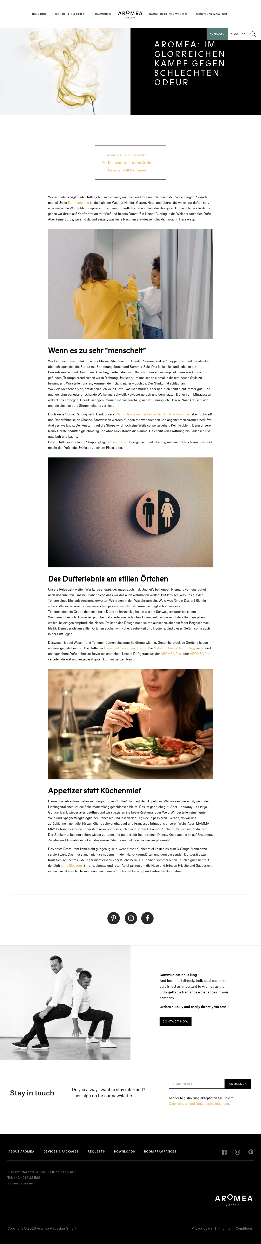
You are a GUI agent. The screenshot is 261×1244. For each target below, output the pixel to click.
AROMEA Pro (200, 653)
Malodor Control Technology (174, 648)
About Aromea (21, 1151)
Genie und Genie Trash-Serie (125, 648)
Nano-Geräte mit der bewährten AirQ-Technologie (152, 414)
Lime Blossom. (72, 865)
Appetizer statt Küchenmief (127, 170)
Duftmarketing (78, 202)
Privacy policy (202, 1228)
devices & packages (61, 1151)
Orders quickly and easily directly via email (194, 1007)
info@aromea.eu (20, 1183)
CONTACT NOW (175, 1021)
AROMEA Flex (171, 653)
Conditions (244, 1228)
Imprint (224, 1228)
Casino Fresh (118, 442)
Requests (96, 1151)
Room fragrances (160, 1151)
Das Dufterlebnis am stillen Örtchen (127, 162)
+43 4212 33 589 (27, 1177)
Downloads (124, 1151)
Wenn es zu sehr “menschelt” (127, 155)
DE (243, 34)
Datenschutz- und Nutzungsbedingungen (199, 1103)
